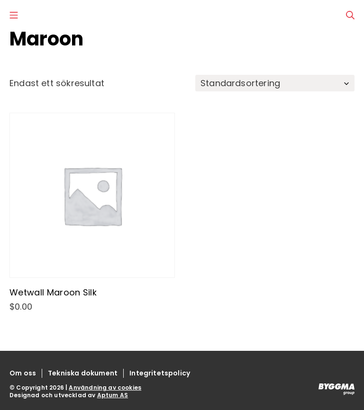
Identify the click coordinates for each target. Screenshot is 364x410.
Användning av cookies (105, 387)
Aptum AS (112, 395)
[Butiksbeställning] (275, 83)
